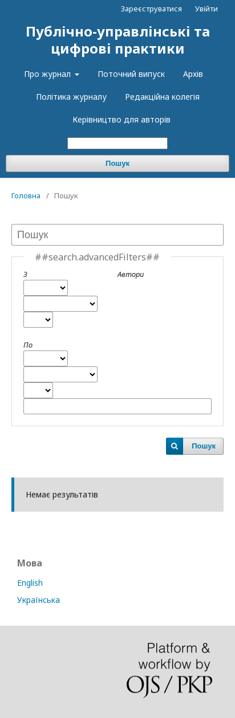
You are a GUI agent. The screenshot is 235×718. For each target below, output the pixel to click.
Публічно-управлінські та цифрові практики (118, 40)
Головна (25, 195)
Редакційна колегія (162, 96)
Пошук (117, 163)
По (28, 345)
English (30, 582)
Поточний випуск (131, 73)
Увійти (206, 8)
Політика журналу (71, 96)
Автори (131, 274)
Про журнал (48, 73)
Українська (38, 599)
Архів (193, 73)
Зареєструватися (151, 8)
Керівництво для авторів (121, 119)
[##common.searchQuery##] (117, 143)
